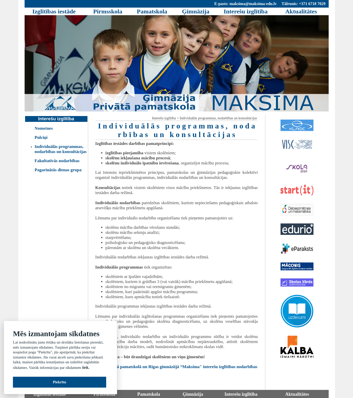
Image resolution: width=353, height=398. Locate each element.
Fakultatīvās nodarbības (57, 160)
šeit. (85, 367)
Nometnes (44, 128)
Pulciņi (41, 137)
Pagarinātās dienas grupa (58, 169)
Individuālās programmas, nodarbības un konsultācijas (61, 149)
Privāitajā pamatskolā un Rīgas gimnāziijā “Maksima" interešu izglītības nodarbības (179, 366)
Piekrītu (59, 382)
